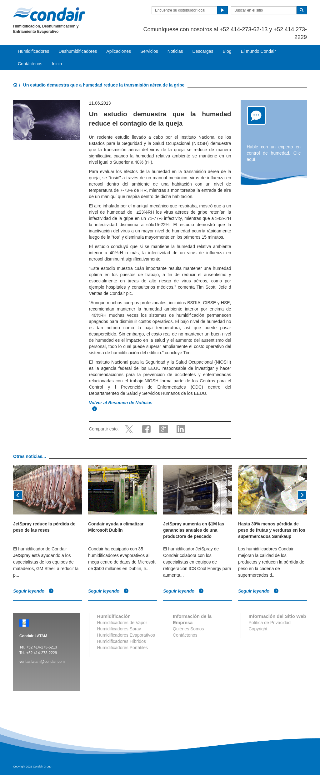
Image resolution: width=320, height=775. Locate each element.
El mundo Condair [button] (258, 51)
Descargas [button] (202, 51)
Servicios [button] (149, 51)
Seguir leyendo (33, 591)
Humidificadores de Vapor (122, 622)
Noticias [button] (175, 51)
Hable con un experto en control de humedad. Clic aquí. (274, 153)
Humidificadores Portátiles (122, 647)
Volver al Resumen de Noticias (121, 402)
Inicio (57, 63)
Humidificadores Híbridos (121, 641)
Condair (49, 14)
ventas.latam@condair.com (42, 661)
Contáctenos (30, 63)
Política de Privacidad (270, 622)
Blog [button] (226, 51)
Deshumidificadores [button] (77, 51)
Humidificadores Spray (119, 628)
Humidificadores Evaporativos (126, 635)
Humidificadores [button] (33, 51)
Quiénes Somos (188, 628)
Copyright (258, 628)
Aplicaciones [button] (118, 51)
